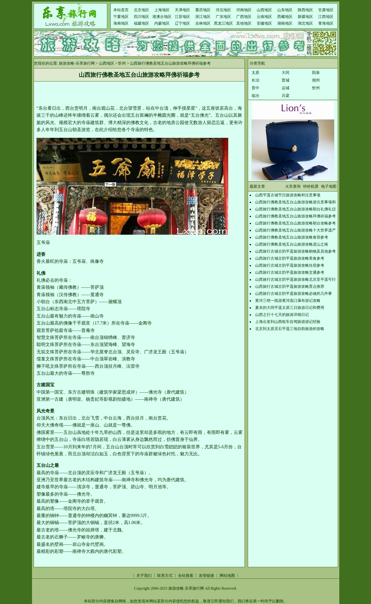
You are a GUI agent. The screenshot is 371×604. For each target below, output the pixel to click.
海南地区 (121, 23)
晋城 (285, 80)
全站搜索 (185, 575)
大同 (285, 72)
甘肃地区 (326, 10)
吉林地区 (203, 23)
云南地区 (264, 16)
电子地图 (328, 186)
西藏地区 (285, 16)
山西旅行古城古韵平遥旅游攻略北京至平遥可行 (295, 279)
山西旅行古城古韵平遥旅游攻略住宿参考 (289, 265)
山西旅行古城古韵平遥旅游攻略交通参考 (289, 272)
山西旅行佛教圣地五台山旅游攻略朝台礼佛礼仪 (295, 209)
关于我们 (144, 575)
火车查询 (293, 186)
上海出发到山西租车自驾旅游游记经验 (287, 321)
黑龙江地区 (223, 23)
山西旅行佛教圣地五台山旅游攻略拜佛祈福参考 (295, 216)
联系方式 (165, 575)
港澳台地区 (162, 16)
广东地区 (223, 16)
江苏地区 (182, 16)
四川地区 (141, 16)
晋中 (255, 88)
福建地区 (141, 23)
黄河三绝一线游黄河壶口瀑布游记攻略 (287, 300)
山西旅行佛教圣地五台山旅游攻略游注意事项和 (295, 202)
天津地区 (182, 10)
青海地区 (326, 23)
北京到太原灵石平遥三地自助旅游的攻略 (289, 328)
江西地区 (326, 16)
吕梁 (285, 95)
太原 (255, 72)
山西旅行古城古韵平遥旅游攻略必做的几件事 (293, 293)
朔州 (316, 80)
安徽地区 (264, 23)
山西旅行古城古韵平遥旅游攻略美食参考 (289, 258)
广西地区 (244, 16)
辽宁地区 (182, 23)
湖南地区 (285, 23)
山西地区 (264, 10)
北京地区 (141, 10)
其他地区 (244, 23)
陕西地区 (305, 10)
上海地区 (162, 10)
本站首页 (121, 10)
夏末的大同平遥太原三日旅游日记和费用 (289, 307)
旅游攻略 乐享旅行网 (186, 588)
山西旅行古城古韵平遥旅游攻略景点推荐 (289, 286)
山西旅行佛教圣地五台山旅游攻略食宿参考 (291, 237)
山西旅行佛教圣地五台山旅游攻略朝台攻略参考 (295, 223)
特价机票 (311, 186)
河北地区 (223, 10)
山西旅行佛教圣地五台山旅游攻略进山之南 (291, 244)
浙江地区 (203, 16)
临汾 (255, 95)
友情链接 (206, 575)
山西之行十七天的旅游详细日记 (282, 314)
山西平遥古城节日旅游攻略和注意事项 (287, 195)
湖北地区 (305, 23)
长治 (255, 80)
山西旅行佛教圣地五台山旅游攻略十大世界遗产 (295, 230)
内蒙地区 (162, 23)
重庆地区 (203, 10)
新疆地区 (305, 16)
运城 (285, 88)
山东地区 (285, 10)
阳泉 (316, 72)
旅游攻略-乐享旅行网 (77, 63)
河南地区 (244, 10)
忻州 (122, 63)
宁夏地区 (121, 16)
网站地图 (227, 575)
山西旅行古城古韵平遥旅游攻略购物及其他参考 (295, 251)
